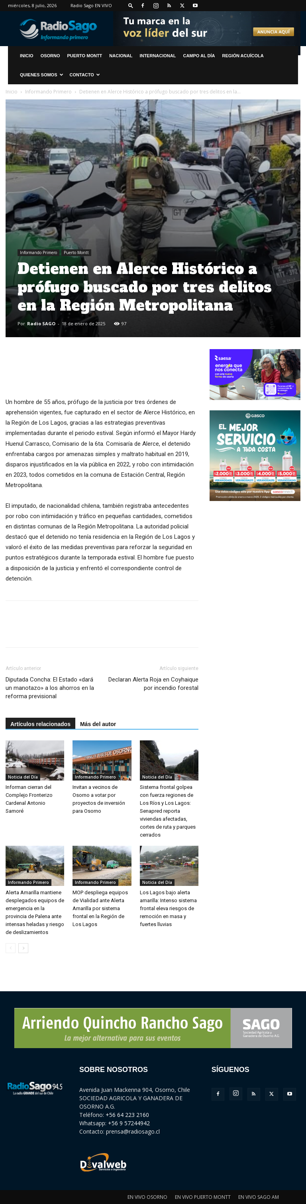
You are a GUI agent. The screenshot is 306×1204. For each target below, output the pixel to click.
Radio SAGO (41, 323)
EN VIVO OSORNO (147, 1197)
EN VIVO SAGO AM (258, 1197)
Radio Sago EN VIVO (91, 5)
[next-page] (23, 948)
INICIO (26, 55)
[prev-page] (11, 948)
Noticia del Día (23, 777)
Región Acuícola (243, 55)
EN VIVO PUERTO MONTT (203, 1197)
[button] (131, 5)
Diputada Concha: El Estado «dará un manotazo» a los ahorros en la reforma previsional (50, 688)
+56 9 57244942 (129, 1123)
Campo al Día (199, 55)
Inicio (12, 91)
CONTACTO (85, 74)
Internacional (157, 55)
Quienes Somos (41, 74)
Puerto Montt (84, 55)
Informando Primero (48, 91)
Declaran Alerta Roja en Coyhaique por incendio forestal (153, 683)
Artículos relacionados (40, 724)
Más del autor (98, 724)
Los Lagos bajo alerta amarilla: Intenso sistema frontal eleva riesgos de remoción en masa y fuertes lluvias (168, 908)
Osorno (50, 55)
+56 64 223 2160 (127, 1115)
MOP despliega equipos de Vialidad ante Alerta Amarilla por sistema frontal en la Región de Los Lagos (100, 908)
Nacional (120, 55)
